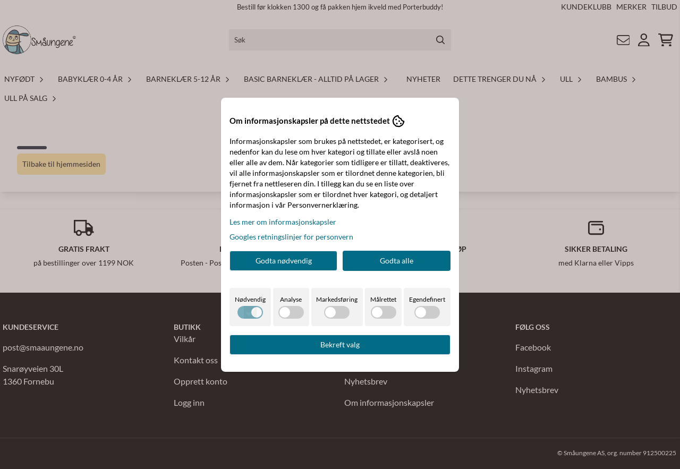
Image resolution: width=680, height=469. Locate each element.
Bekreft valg (340, 344)
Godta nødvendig (284, 260)
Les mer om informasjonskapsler (283, 221)
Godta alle (396, 260)
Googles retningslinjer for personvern (291, 236)
